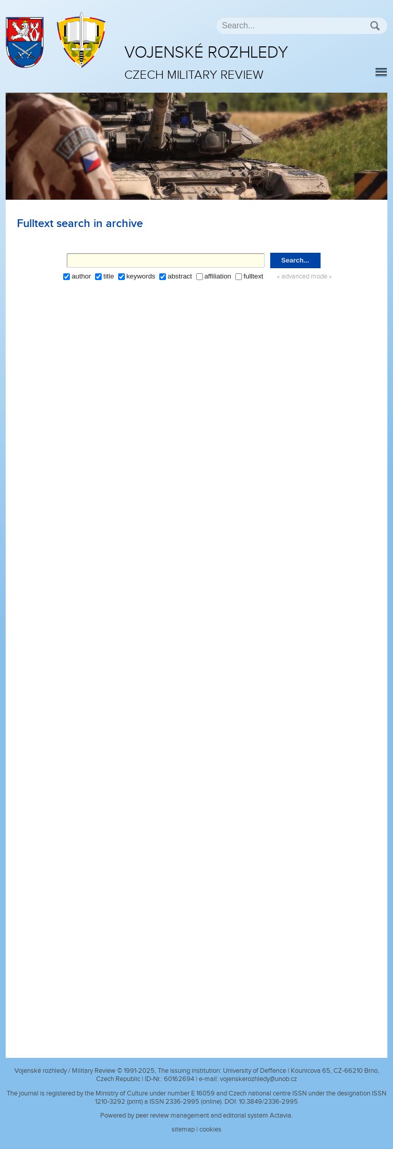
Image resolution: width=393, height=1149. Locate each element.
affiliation (217, 276)
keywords (140, 276)
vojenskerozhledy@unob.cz (258, 1079)
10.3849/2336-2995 (268, 1102)
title (108, 276)
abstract (179, 276)
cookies (210, 1129)
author (81, 276)
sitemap (183, 1129)
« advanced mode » (304, 277)
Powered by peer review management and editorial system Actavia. (196, 1115)
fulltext (254, 276)
